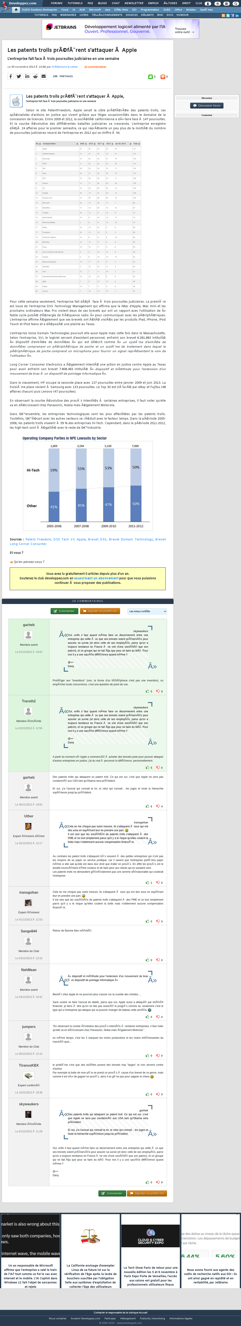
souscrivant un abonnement (96, 581)
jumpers (28, 1035)
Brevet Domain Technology (131, 542)
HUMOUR (182, 15)
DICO (170, 15)
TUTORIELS (41, 15)
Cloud (64, 9)
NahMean (29, 978)
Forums (56, 3)
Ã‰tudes (170, 3)
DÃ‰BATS (147, 15)
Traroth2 (29, 709)
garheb (29, 633)
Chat (115, 3)
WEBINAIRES (68, 15)
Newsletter (133, 3)
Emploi (153, 3)
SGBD (166, 9)
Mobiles (191, 9)
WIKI (160, 15)
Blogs (102, 3)
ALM (82, 9)
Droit (186, 3)
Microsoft (95, 9)
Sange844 (29, 939)
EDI (134, 9)
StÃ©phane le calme (64, 69)
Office (178, 9)
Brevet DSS (97, 542)
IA (73, 9)
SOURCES (132, 15)
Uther (28, 824)
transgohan (28, 900)
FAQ (90, 3)
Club (199, 3)
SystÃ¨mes (206, 9)
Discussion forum (206, 105)
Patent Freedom (38, 542)
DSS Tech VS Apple (69, 542)
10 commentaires (95, 70)
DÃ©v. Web (121, 9)
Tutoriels (75, 3)
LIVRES (84, 15)
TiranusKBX (29, 1073)
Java (107, 9)
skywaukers (29, 1112)
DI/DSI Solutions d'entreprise (39, 9)
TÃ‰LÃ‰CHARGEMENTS (107, 15)
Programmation (150, 9)
